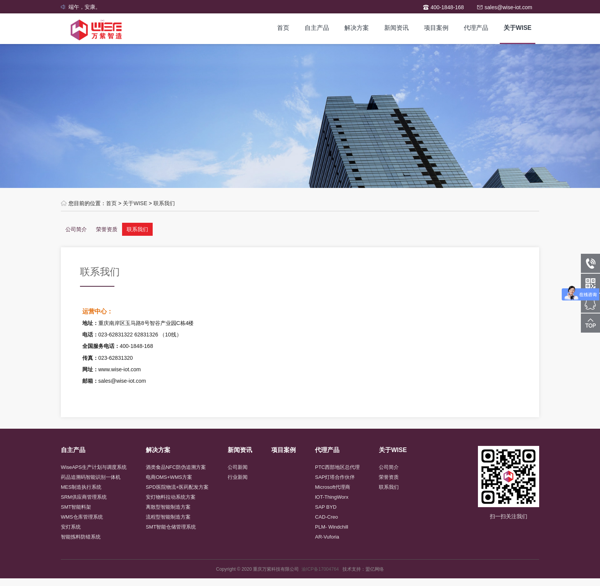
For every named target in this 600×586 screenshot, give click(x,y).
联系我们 (164, 203)
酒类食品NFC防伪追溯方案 (176, 467)
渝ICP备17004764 (322, 569)
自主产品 (317, 27)
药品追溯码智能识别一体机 (91, 477)
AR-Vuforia (327, 537)
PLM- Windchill (331, 527)
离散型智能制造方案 (168, 507)
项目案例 (436, 27)
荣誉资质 (106, 229)
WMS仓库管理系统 (82, 517)
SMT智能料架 (76, 507)
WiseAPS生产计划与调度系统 (94, 467)
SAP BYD (325, 507)
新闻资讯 (396, 27)
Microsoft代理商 (332, 487)
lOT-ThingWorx (331, 497)
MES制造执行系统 (81, 487)
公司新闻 (238, 467)
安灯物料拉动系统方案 (171, 497)
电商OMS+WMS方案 (169, 477)
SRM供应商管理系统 (84, 497)
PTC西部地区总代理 (337, 467)
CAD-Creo (326, 517)
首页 (283, 27)
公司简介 (76, 229)
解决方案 (356, 27)
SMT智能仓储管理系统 (171, 527)
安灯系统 (71, 527)
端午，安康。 (84, 7)
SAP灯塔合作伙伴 (335, 477)
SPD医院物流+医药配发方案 (177, 487)
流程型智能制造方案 (168, 517)
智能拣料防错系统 (81, 537)
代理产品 (476, 27)
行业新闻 (238, 477)
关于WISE (518, 27)
